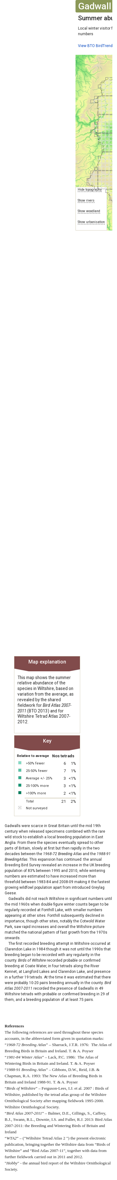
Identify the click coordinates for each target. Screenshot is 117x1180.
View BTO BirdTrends (96, 46)
